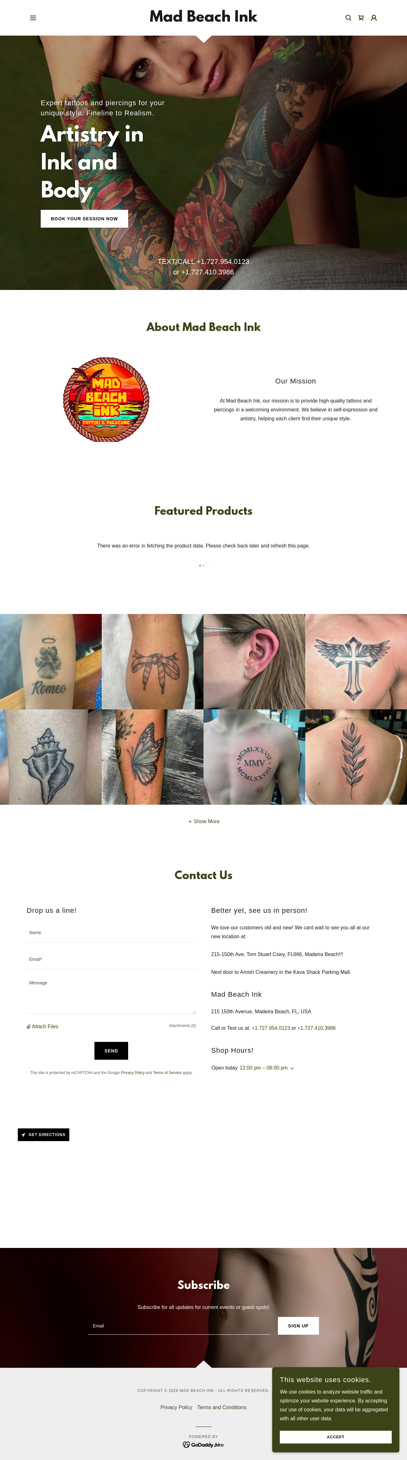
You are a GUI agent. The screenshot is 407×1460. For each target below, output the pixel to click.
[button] (33, 17)
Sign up (298, 1325)
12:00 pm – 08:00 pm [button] (264, 1068)
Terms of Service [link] (167, 1073)
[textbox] (111, 932)
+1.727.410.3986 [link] (207, 272)
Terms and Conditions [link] (221, 1407)
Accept (335, 1437)
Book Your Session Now (84, 218)
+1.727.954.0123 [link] (223, 261)
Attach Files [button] (45, 1026)
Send (111, 1050)
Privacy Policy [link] (133, 1073)
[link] (203, 20)
